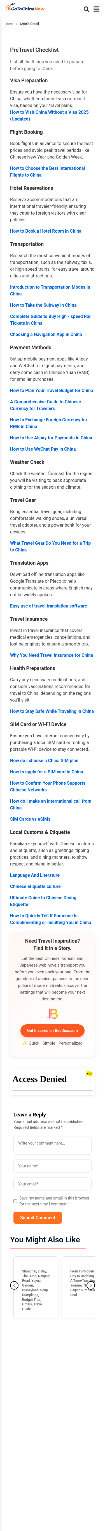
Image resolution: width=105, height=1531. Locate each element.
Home (8, 24)
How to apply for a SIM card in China (46, 772)
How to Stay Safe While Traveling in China (52, 711)
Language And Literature (35, 875)
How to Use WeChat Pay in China (43, 449)
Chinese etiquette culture (35, 886)
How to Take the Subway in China (43, 305)
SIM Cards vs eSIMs (30, 819)
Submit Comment (37, 1217)
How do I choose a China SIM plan (44, 760)
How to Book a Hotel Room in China (45, 231)
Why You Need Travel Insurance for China (51, 655)
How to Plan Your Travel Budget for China (51, 390)
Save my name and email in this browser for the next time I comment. (51, 1201)
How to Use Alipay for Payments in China (51, 437)
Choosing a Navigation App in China (46, 334)
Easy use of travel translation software (48, 606)
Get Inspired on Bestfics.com (52, 1030)
